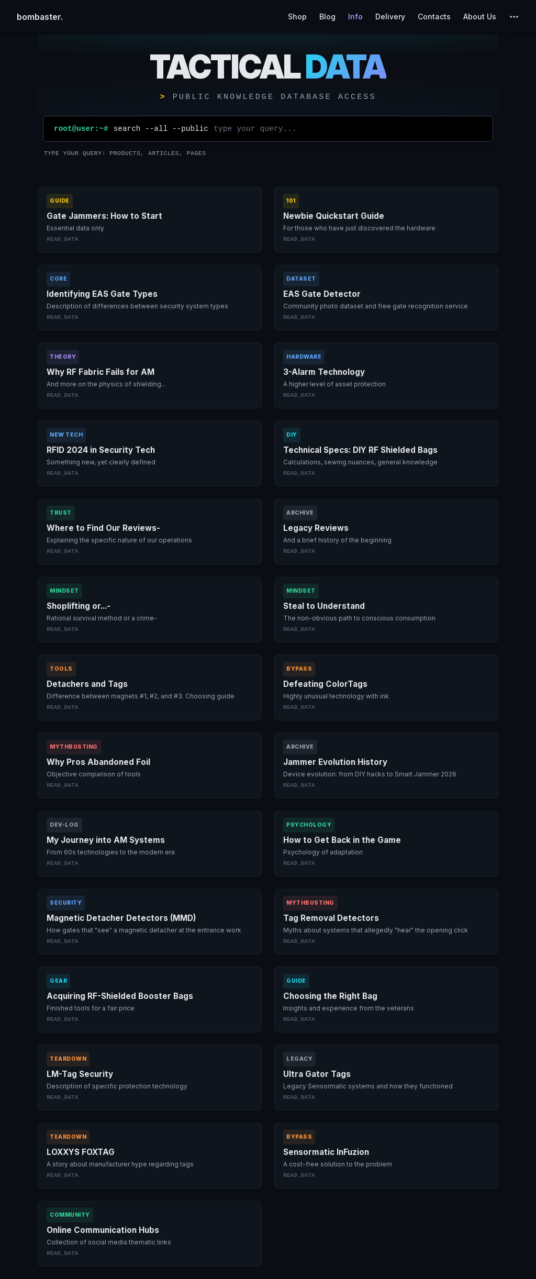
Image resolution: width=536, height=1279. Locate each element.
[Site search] (343, 129)
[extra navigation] (514, 17)
